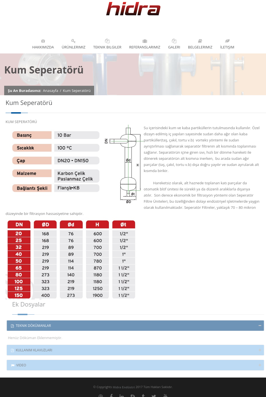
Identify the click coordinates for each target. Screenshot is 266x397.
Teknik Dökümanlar (32, 325)
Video (19, 365)
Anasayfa (50, 90)
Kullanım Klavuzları (32, 350)
